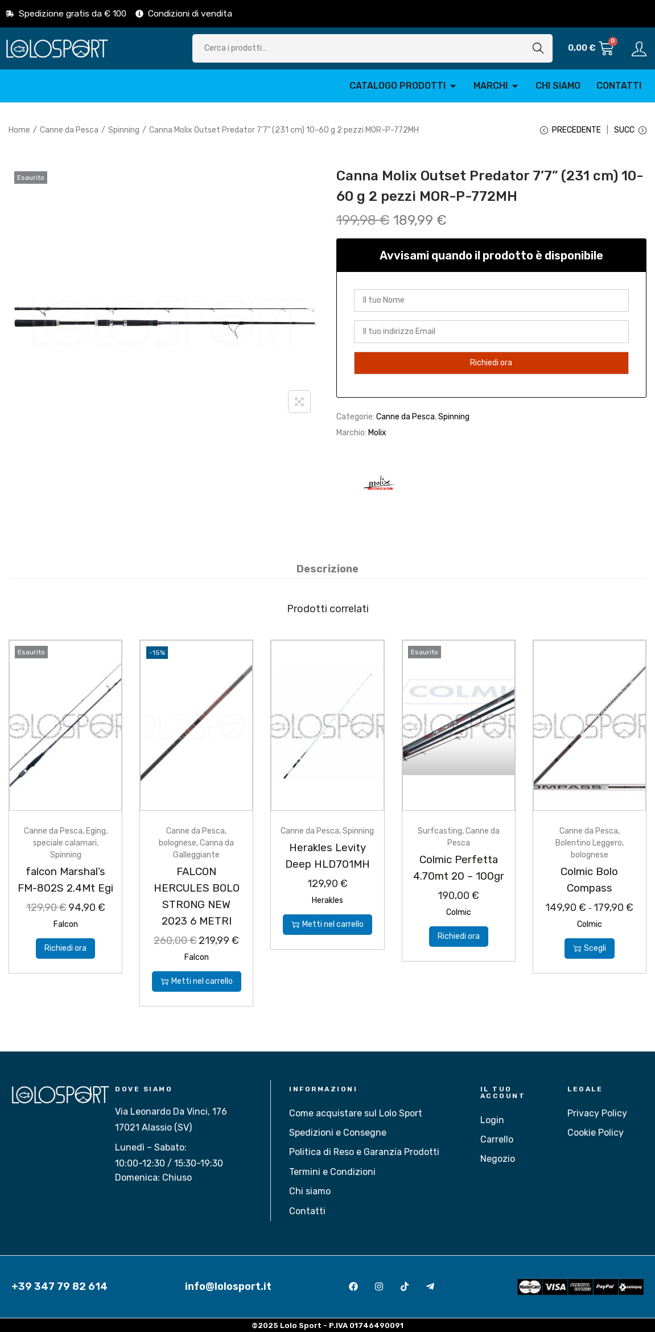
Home (19, 130)
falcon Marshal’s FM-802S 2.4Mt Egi (65, 888)
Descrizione (327, 569)
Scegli (589, 948)
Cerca (538, 48)
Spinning (123, 130)
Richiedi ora (65, 964)
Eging (96, 831)
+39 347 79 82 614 (59, 1286)
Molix (377, 434)
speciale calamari (65, 843)
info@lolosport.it (228, 1286)
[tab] (327, 570)
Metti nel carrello (196, 980)
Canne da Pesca (69, 130)
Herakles (327, 900)
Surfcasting (440, 831)
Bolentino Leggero (588, 843)
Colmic (458, 912)
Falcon (65, 940)
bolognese (177, 843)
